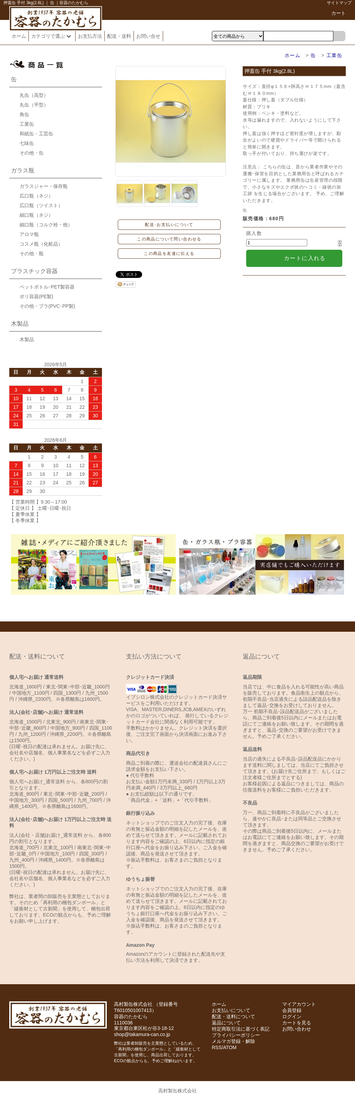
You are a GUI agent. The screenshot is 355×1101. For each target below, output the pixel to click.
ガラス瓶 (22, 170)
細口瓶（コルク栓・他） (46, 224)
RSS (217, 1047)
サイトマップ (339, 2)
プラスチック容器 (34, 271)
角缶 (24, 114)
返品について (226, 1022)
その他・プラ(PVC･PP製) (47, 306)
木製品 (19, 324)
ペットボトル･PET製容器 (47, 287)
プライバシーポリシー (236, 1035)
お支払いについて (231, 1010)
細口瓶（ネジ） (36, 215)
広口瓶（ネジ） (36, 196)
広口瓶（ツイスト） (41, 205)
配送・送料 (119, 36)
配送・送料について (233, 1016)
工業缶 (334, 55)
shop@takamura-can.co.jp (142, 1034)
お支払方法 (90, 36)
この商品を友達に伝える (169, 253)
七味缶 (27, 143)
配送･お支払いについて (169, 224)
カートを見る (296, 1022)
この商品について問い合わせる (169, 239)
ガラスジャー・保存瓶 (44, 186)
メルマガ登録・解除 (233, 1041)
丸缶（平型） (34, 105)
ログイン (291, 1016)
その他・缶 (32, 153)
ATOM (230, 1047)
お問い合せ (148, 36)
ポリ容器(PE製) (36, 296)
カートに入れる (305, 258)
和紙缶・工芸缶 (36, 133)
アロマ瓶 (29, 234)
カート (338, 13)
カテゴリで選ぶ (52, 36)
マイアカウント (299, 1004)
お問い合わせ (296, 1029)
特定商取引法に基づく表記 (241, 1029)
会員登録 (291, 1010)
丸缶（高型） (34, 95)
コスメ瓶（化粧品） (41, 244)
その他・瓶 (32, 253)
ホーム (19, 36)
